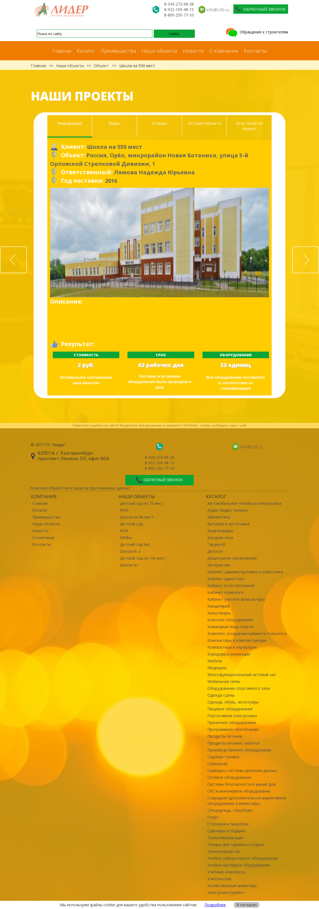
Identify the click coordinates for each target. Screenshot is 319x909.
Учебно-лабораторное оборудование (242, 858)
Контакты (255, 50)
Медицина (216, 667)
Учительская (219, 878)
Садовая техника (223, 756)
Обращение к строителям (256, 32)
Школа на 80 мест (136, 517)
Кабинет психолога (225, 592)
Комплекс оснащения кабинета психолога (246, 633)
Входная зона (220, 537)
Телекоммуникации (225, 837)
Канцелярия (218, 606)
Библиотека (218, 517)
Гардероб (216, 544)
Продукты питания (224, 736)
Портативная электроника (232, 715)
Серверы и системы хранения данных (242, 770)
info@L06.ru (217, 9)
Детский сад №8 (135, 544)
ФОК (124, 510)
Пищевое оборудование (230, 708)
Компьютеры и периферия (232, 647)
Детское (215, 551)
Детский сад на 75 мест (142, 503)
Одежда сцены (220, 695)
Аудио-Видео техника (227, 510)
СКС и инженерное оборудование (238, 791)
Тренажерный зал (223, 851)
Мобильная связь (223, 681)
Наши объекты (159, 50)
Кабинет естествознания (230, 585)
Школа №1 (130, 565)
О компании (223, 50)
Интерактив (218, 565)
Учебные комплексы (226, 871)
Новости (193, 50)
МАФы (126, 537)
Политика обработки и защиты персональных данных (80, 488)
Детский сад (131, 523)
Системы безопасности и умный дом (241, 784)
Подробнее (215, 904)
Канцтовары (218, 613)
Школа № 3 (130, 551)
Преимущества (118, 50)
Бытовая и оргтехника (228, 523)
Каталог (86, 50)
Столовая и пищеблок (228, 824)
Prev (26, 249)
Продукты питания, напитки (233, 743)
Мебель (214, 660)
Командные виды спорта (230, 626)
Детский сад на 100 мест (143, 558)
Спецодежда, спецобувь (230, 810)
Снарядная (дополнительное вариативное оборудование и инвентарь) (246, 800)
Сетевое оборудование (229, 777)
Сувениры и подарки (226, 830)
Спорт (213, 817)
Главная (61, 50)
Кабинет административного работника (245, 571)
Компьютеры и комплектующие (236, 640)
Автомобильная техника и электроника (244, 503)
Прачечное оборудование (231, 722)
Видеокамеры (220, 530)
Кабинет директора (225, 578)
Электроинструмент (226, 892)
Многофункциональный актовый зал (241, 674)
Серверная (217, 763)
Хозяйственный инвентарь (232, 885)
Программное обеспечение (233, 729)
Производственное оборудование (239, 750)
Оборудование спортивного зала (238, 688)
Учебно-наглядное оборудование (238, 865)
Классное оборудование (230, 619)
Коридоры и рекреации (228, 654)
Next (318, 249)
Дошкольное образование (232, 558)
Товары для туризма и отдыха (235, 844)
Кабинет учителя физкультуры (236, 599)
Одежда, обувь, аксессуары (233, 702)
